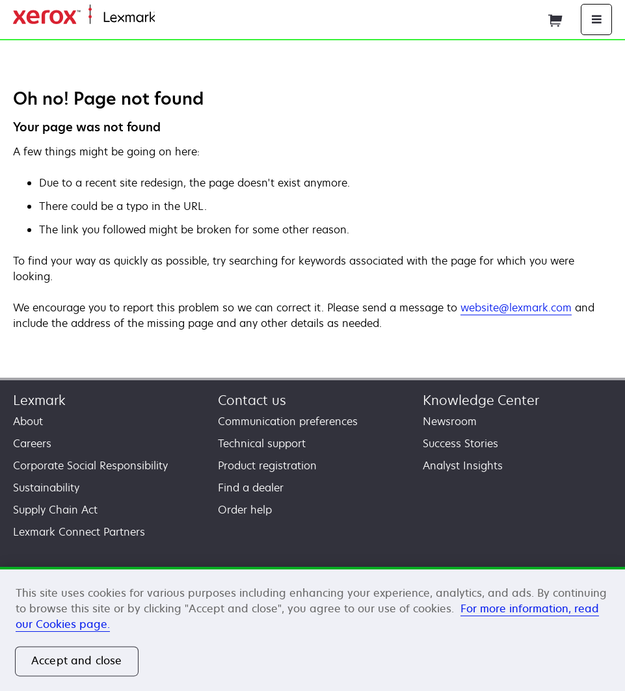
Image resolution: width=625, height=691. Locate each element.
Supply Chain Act (55, 509)
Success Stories (460, 443)
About (28, 421)
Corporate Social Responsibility (90, 465)
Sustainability (46, 487)
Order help (245, 509)
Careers (32, 443)
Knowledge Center (481, 400)
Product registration (267, 465)
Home (168, 18)
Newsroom (450, 421)
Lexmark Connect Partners (79, 532)
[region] (312, 629)
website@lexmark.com (516, 307)
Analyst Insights (463, 465)
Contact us (252, 400)
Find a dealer (251, 487)
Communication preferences (288, 421)
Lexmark (39, 400)
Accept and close (76, 661)
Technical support (262, 443)
